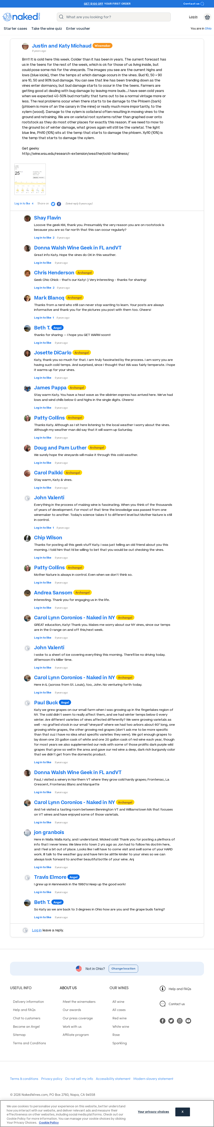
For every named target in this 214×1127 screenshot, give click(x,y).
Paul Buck (50, 704)
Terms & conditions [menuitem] (24, 1084)
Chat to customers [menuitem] (23, 1023)
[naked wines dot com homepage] (21, 17)
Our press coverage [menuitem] (75, 1023)
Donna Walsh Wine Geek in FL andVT (82, 249)
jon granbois (53, 834)
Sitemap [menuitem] (16, 1040)
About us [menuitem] (68, 993)
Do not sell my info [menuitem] (79, 1084)
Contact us (193, 4)
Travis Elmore (54, 879)
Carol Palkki (52, 474)
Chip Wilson (52, 539)
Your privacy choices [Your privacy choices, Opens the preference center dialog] (153, 1113)
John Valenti (53, 499)
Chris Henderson (58, 274)
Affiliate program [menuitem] (73, 1040)
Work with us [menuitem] (69, 1032)
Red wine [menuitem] (117, 1023)
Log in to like (22, 205)
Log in (193, 17)
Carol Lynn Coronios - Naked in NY (78, 619)
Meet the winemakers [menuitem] (76, 1007)
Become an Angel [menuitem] (23, 1032)
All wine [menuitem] (115, 1007)
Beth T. (46, 329)
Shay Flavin (51, 219)
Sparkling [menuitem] (117, 1048)
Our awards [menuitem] (69, 1015)
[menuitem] (15, 28)
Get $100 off (93, 3)
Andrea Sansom (57, 594)
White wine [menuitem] (118, 1032)
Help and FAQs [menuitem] (21, 1015)
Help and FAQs (180, 994)
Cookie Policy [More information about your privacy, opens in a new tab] (49, 1122)
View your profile (27, 934)
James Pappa (54, 389)
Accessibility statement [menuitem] (113, 1084)
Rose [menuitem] (113, 1040)
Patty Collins (53, 419)
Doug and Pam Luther (64, 449)
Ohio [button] (208, 28)
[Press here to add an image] (30, 180)
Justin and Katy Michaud (66, 46)
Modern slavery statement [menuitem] (153, 1084)
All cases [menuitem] (116, 1015)
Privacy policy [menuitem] (51, 1084)
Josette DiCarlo (57, 354)
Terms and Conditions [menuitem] (26, 1048)
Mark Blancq (53, 299)
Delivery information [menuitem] (25, 1007)
